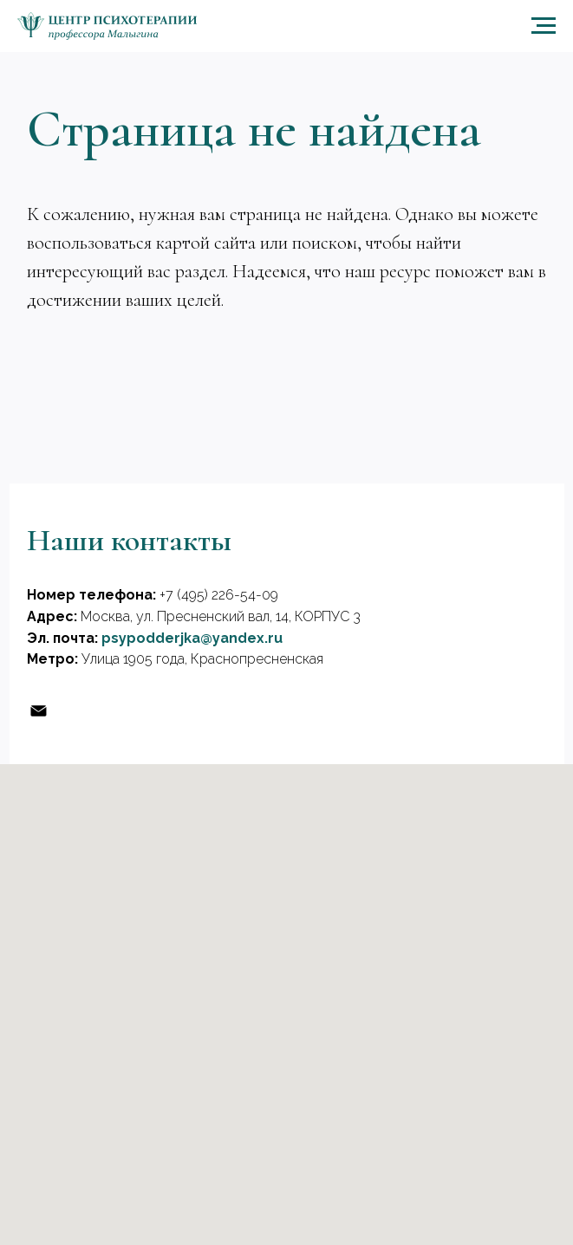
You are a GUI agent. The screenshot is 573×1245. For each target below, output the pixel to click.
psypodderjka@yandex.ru (192, 638)
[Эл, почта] (38, 711)
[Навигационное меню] (543, 26)
